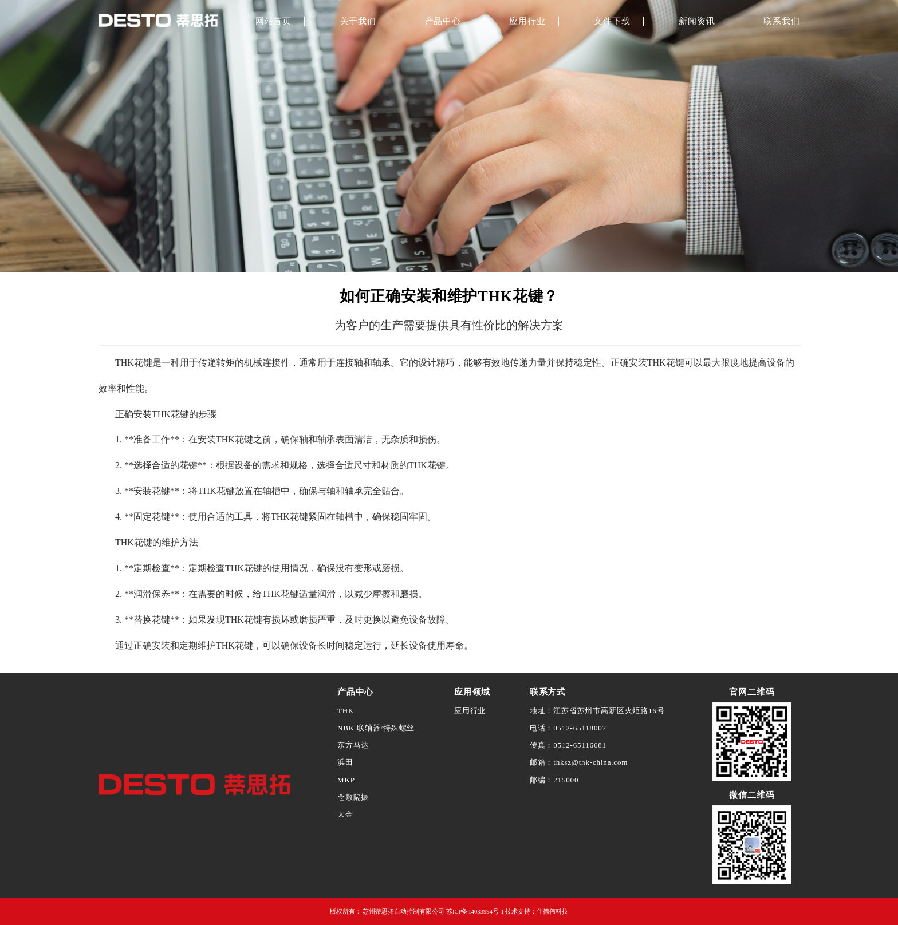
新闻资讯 (697, 21)
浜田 (345, 762)
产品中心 (443, 21)
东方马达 (353, 745)
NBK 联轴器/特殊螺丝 (376, 728)
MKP (346, 780)
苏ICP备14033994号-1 (475, 911)
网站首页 (273, 21)
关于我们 (358, 21)
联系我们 (781, 21)
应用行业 (527, 21)
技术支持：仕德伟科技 (536, 911)
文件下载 (612, 21)
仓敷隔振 (353, 797)
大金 (345, 814)
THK (345, 710)
